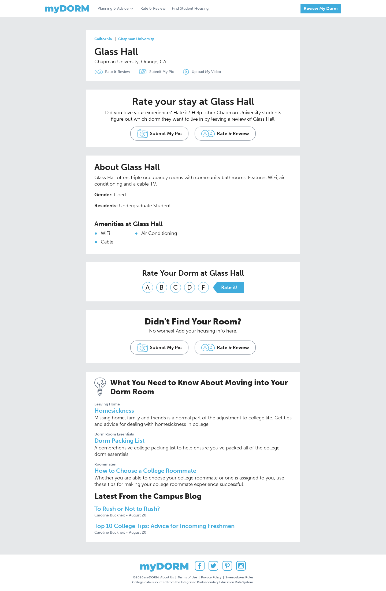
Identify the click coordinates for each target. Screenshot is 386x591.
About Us (167, 577)
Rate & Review (152, 8)
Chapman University (136, 39)
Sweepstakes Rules (239, 577)
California (103, 39)
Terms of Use (187, 577)
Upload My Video (206, 71)
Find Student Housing (190, 8)
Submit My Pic (161, 71)
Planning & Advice (113, 8)
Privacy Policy (211, 577)
